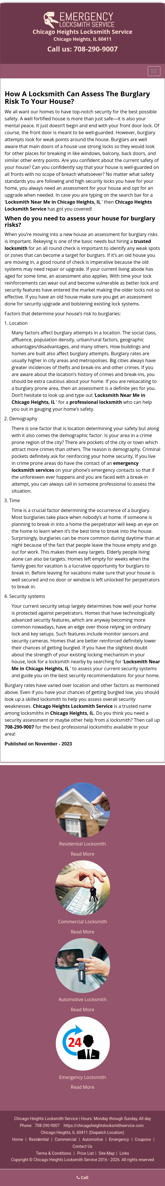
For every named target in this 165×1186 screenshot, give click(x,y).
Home (17, 1139)
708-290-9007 (96, 49)
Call (82, 1177)
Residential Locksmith (82, 844)
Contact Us (82, 1146)
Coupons (143, 1139)
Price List (85, 1153)
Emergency (119, 1139)
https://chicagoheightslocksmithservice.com (104, 1125)
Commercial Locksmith (82, 921)
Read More (82, 854)
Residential (39, 1139)
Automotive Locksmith (82, 999)
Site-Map (107, 1153)
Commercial (65, 1139)
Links (124, 1153)
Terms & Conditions (53, 1153)
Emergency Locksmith (82, 1077)
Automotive (92, 1139)
